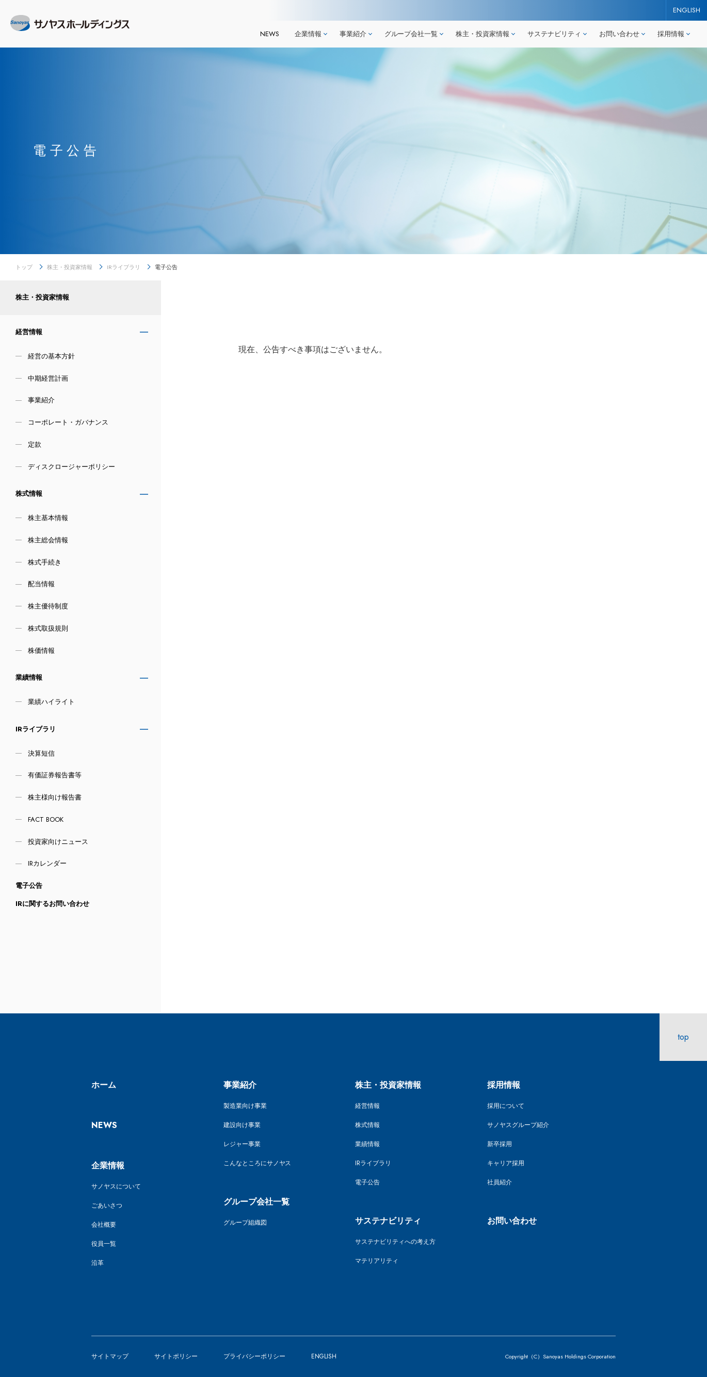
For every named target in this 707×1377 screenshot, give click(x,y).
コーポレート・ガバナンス (68, 422)
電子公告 (28, 885)
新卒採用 (499, 1144)
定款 (34, 444)
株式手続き (44, 562)
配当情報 (41, 584)
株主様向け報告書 (55, 797)
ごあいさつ (106, 1205)
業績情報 (28, 677)
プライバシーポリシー (254, 1356)
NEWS (269, 34)
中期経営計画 (48, 378)
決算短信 (41, 753)
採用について (505, 1105)
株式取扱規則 (48, 628)
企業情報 (107, 1165)
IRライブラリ (123, 267)
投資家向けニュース (58, 842)
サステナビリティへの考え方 (395, 1241)
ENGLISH (686, 10)
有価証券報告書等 (55, 775)
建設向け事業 (242, 1125)
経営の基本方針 (51, 356)
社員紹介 (499, 1182)
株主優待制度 (48, 606)
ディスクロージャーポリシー (71, 467)
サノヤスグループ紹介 (518, 1125)
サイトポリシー (176, 1356)
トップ (24, 267)
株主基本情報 (48, 518)
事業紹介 (41, 400)
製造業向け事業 (245, 1105)
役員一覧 (103, 1243)
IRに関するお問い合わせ (52, 904)
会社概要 (103, 1224)
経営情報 (28, 332)
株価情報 (41, 650)
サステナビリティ (388, 1221)
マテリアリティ (376, 1260)
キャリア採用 (505, 1163)
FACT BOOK (45, 819)
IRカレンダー (47, 863)
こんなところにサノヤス (257, 1163)
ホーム (103, 1085)
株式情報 (28, 493)
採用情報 (503, 1085)
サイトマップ (109, 1356)
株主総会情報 (48, 540)
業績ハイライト (51, 702)
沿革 (97, 1263)
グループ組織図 (245, 1222)
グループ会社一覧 (256, 1202)
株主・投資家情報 (69, 267)
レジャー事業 (242, 1144)
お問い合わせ (512, 1221)
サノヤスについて (116, 1186)
